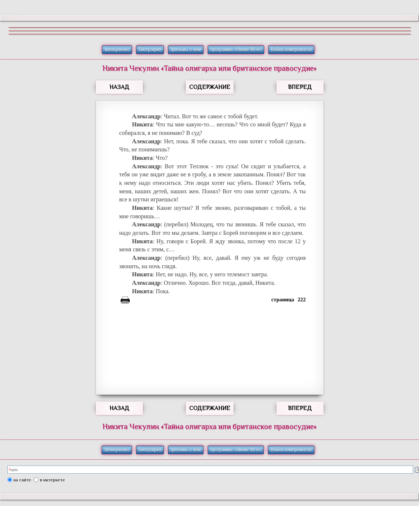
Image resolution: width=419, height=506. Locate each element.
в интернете (52, 479)
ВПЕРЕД (300, 87)
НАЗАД (119, 87)
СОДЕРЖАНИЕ (209, 87)
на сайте (22, 479)
